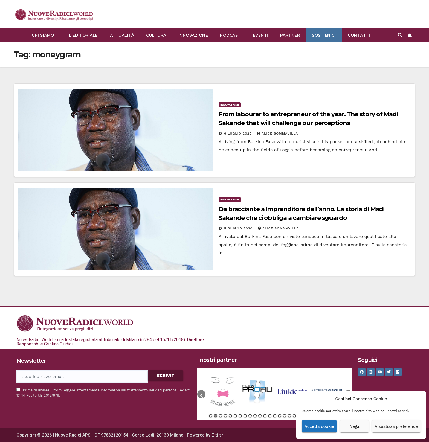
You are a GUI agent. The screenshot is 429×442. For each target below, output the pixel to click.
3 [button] (220, 415)
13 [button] (269, 415)
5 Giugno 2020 (239, 228)
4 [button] (225, 415)
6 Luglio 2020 (238, 133)
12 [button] (264, 415)
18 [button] (294, 415)
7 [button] (240, 415)
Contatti (359, 35)
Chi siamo (43, 35)
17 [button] (289, 415)
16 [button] (284, 415)
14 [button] (274, 415)
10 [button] (255, 415)
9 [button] (250, 415)
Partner (290, 35)
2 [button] (215, 415)
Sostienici (324, 35)
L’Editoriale (83, 35)
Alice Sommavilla (277, 133)
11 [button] (260, 415)
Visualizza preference (396, 426)
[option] (223, 392)
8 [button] (245, 415)
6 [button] (235, 415)
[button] (400, 35)
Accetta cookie (319, 426)
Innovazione (193, 35)
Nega (354, 426)
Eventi (260, 35)
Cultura (156, 35)
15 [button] (279, 415)
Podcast (230, 35)
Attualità (122, 35)
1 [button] (210, 415)
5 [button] (230, 415)
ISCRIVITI (165, 375)
